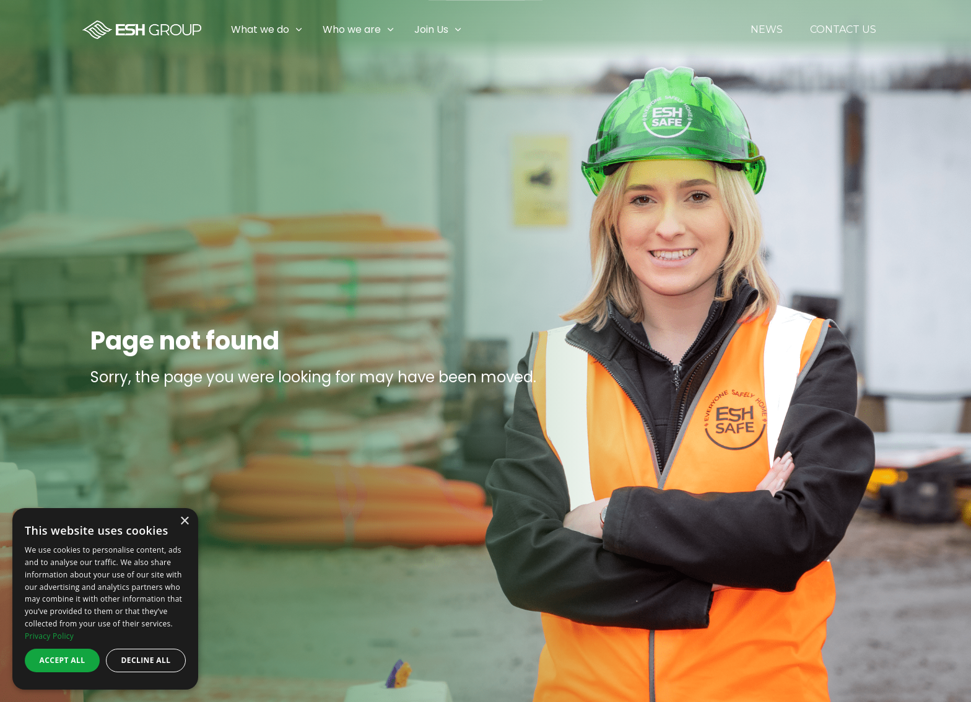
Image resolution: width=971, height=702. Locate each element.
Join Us (431, 29)
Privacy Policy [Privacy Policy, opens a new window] (49, 636)
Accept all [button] (62, 660)
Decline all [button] (146, 660)
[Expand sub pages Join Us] (961, 29)
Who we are (352, 29)
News (766, 29)
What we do (260, 29)
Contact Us (843, 29)
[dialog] (105, 599)
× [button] (184, 521)
